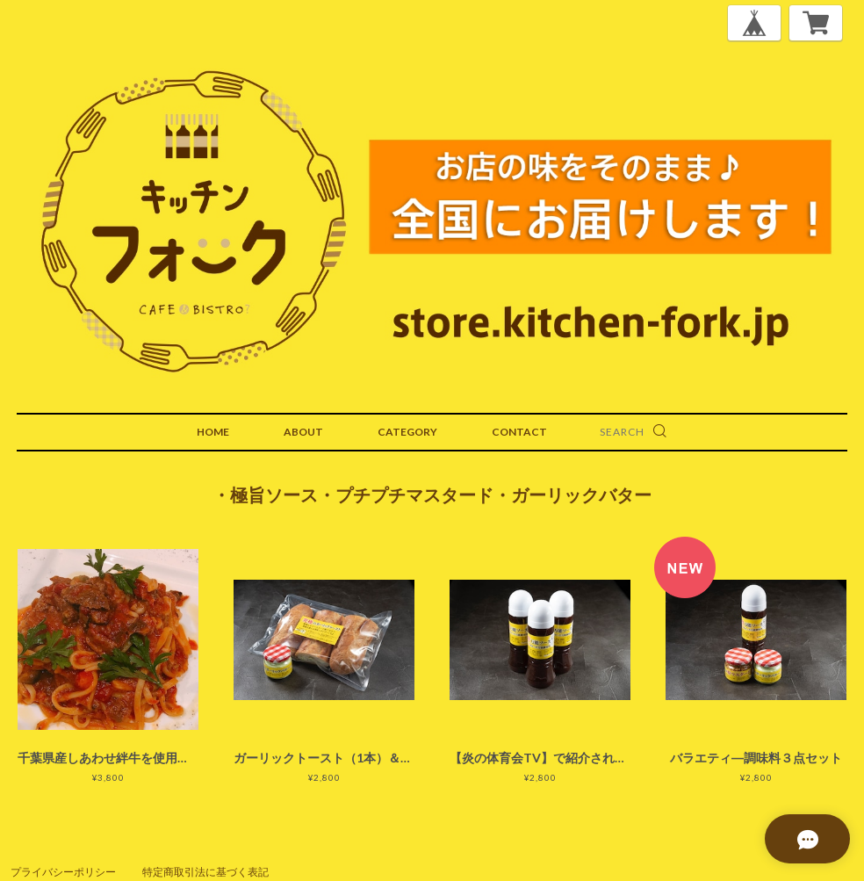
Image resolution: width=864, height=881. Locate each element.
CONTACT (519, 431)
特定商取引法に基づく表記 (205, 871)
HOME (213, 431)
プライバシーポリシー (63, 871)
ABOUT (303, 431)
